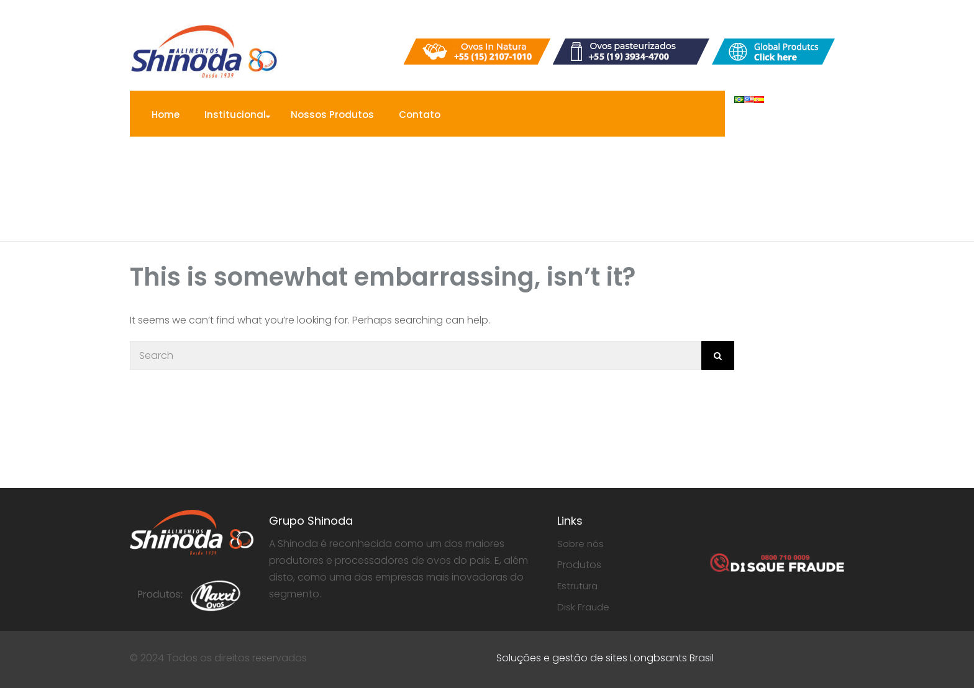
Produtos (579, 565)
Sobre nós (580, 543)
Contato (419, 114)
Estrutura (577, 585)
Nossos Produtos (332, 114)
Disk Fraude (583, 606)
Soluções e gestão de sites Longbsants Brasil (605, 658)
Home (166, 114)
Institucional (235, 114)
